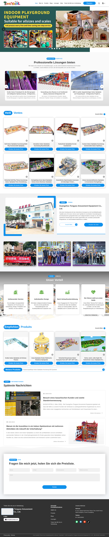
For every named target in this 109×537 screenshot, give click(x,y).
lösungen (56, 3)
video (61, 3)
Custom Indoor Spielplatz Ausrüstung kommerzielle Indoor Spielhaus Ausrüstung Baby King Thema (93, 145)
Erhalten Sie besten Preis (16, 149)
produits (46, 3)
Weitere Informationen (96, 413)
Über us (41, 3)
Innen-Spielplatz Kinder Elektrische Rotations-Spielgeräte (41, 358)
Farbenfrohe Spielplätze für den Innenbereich (67, 144)
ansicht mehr (100, 114)
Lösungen (53, 519)
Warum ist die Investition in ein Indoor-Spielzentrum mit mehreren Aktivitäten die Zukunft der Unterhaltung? (34, 427)
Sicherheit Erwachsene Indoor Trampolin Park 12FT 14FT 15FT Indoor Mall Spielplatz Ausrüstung (67, 359)
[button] (49, 48)
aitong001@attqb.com (11, 519)
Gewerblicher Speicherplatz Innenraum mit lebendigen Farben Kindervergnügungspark (67, 181)
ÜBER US (53, 510)
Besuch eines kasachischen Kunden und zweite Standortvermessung (63, 399)
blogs (51, 3)
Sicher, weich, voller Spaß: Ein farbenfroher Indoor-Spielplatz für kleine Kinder (93, 359)
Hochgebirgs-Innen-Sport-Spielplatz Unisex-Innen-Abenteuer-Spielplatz (41, 181)
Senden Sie (54, 487)
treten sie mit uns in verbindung (72, 3)
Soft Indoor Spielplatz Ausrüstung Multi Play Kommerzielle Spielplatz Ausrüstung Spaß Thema (16, 145)
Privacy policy (7, 535)
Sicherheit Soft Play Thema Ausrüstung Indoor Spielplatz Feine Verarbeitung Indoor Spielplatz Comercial (16, 181)
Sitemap (13, 535)
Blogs (52, 516)
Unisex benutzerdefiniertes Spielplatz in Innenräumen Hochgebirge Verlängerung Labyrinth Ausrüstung (93, 181)
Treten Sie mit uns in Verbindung (56, 523)
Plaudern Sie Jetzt (93, 224)
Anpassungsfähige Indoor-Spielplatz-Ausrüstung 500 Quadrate (40, 369)
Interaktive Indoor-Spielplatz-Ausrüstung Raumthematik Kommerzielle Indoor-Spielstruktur (42, 145)
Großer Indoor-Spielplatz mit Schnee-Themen (16, 358)
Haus (36, 3)
